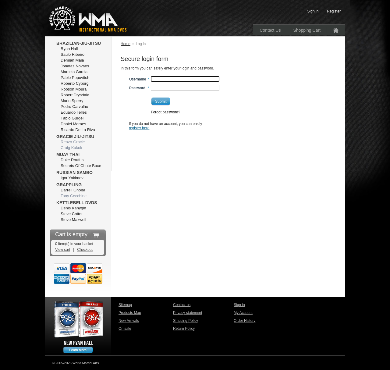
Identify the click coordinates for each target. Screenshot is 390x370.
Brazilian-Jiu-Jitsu (78, 43)
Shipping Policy (185, 320)
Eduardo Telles (74, 112)
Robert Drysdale (75, 95)
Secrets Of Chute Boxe (81, 165)
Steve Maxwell (73, 219)
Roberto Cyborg (75, 83)
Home (125, 44)
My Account (243, 313)
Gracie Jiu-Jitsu (75, 136)
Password (137, 88)
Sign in (239, 305)
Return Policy (184, 328)
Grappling (69, 184)
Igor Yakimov (72, 178)
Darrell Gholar (73, 190)
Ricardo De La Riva (78, 129)
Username (137, 79)
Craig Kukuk (71, 147)
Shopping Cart (307, 30)
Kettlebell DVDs (76, 202)
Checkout (85, 249)
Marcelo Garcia (74, 71)
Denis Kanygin (73, 208)
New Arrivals (129, 320)
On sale (125, 328)
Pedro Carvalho (74, 106)
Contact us (181, 305)
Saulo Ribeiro (72, 54)
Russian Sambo (74, 172)
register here (139, 128)
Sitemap (125, 305)
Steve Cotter (72, 214)
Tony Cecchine (74, 196)
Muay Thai (68, 154)
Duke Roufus (72, 160)
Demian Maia (72, 60)
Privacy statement (187, 313)
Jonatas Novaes (75, 66)
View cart (62, 249)
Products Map (130, 313)
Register (334, 11)
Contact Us (270, 30)
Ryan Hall (69, 48)
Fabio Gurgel (72, 118)
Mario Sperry (72, 100)
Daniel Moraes (73, 124)
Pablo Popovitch (75, 77)
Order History (244, 320)
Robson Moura (74, 89)
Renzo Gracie (73, 142)
